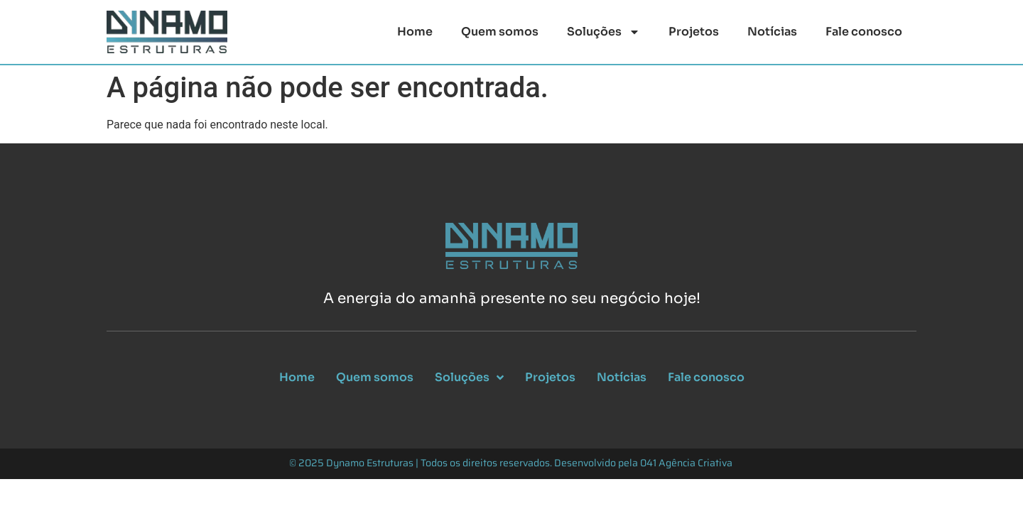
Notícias (772, 31)
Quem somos (499, 31)
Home (415, 31)
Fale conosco (864, 31)
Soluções (603, 32)
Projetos (694, 31)
